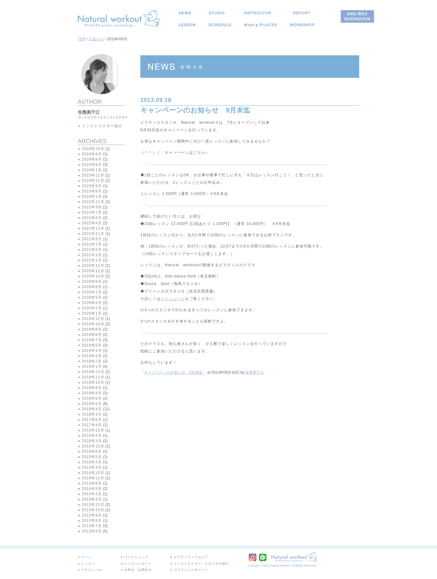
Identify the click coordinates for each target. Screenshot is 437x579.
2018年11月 (93, 377)
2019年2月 (92, 361)
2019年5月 (92, 345)
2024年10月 (93, 149)
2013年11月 (93, 504)
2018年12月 (93, 372)
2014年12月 (93, 473)
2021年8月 (92, 239)
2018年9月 (92, 388)
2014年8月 (92, 483)
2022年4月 (92, 223)
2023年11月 (93, 180)
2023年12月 (93, 175)
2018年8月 (92, 393)
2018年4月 (92, 409)
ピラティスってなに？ (260, 25)
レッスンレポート (302, 13)
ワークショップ (132, 556)
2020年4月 (92, 303)
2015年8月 (92, 451)
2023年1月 (92, 196)
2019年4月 (92, 350)
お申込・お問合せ (134, 566)
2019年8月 (92, 334)
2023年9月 (92, 186)
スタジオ (216, 13)
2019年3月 (92, 356)
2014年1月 (92, 499)
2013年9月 (92, 515)
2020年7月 (92, 292)
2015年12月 (93, 446)
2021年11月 (93, 234)
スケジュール (220, 24)
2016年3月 (92, 441)
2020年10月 (93, 276)
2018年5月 (92, 404)
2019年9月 (92, 329)
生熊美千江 (254, 372)
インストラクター (257, 13)
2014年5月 (92, 489)
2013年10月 (93, 510)
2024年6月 (92, 164)
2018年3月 (92, 414)
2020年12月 (93, 265)
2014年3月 (92, 494)
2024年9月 (92, 154)
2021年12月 (93, 228)
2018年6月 (92, 398)
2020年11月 (93, 271)
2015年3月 (92, 467)
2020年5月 (92, 297)
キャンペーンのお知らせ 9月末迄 (173, 372)
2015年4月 (92, 462)
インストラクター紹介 (102, 126)
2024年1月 (92, 170)
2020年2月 (92, 308)
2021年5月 (92, 249)
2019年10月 (93, 324)
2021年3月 (92, 255)
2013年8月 (92, 520)
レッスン (187, 24)
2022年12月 (93, 202)
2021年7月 (92, 244)
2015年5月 (92, 457)
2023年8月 (92, 191)
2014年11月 (93, 478)
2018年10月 (93, 382)
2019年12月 (93, 319)
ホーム (85, 556)
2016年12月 (93, 430)
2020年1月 (92, 313)
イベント (302, 24)
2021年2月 (92, 260)
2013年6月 (92, 531)
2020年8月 (92, 287)
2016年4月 (92, 435)
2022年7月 (92, 212)
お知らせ (185, 13)
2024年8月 (92, 159)
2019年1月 (92, 366)
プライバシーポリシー (184, 566)
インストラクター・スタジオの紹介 (193, 561)
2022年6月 (92, 218)
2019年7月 (92, 340)
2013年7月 (92, 526)
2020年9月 (92, 281)
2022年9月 (92, 207)
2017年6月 (92, 419)
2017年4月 (92, 425)
